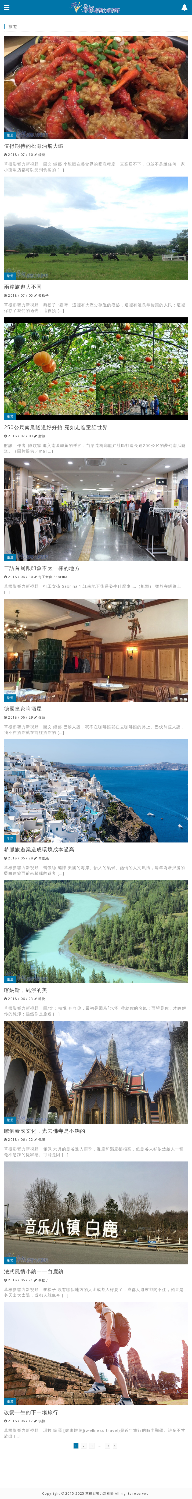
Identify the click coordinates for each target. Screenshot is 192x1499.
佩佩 (41, 1139)
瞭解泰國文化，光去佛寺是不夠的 (44, 1130)
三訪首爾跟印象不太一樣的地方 (42, 568)
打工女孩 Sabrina (52, 577)
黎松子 (43, 295)
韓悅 (41, 998)
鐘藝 (41, 154)
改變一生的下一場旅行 (31, 1412)
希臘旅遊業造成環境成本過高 (39, 849)
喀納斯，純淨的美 (26, 990)
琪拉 (41, 1421)
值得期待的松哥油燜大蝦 (34, 145)
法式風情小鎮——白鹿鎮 (34, 1271)
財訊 (41, 436)
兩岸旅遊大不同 (23, 286)
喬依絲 (43, 858)
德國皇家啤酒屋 (23, 708)
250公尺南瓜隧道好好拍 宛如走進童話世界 (56, 427)
